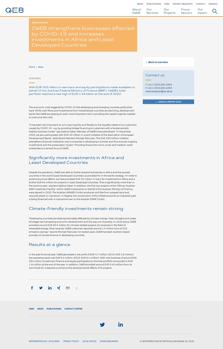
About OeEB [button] (136, 11)
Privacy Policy (71, 341)
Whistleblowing (109, 341)
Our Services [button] (152, 11)
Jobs (166, 4)
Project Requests (183, 4)
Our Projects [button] (170, 11)
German (212, 4)
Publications (153, 4)
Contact (200, 4)
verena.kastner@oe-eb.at (159, 91)
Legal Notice (89, 341)
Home (32, 67)
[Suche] (214, 12)
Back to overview (157, 62)
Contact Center (73, 309)
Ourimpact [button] (202, 11)
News (140, 4)
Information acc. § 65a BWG (44, 341)
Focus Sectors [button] (186, 11)
